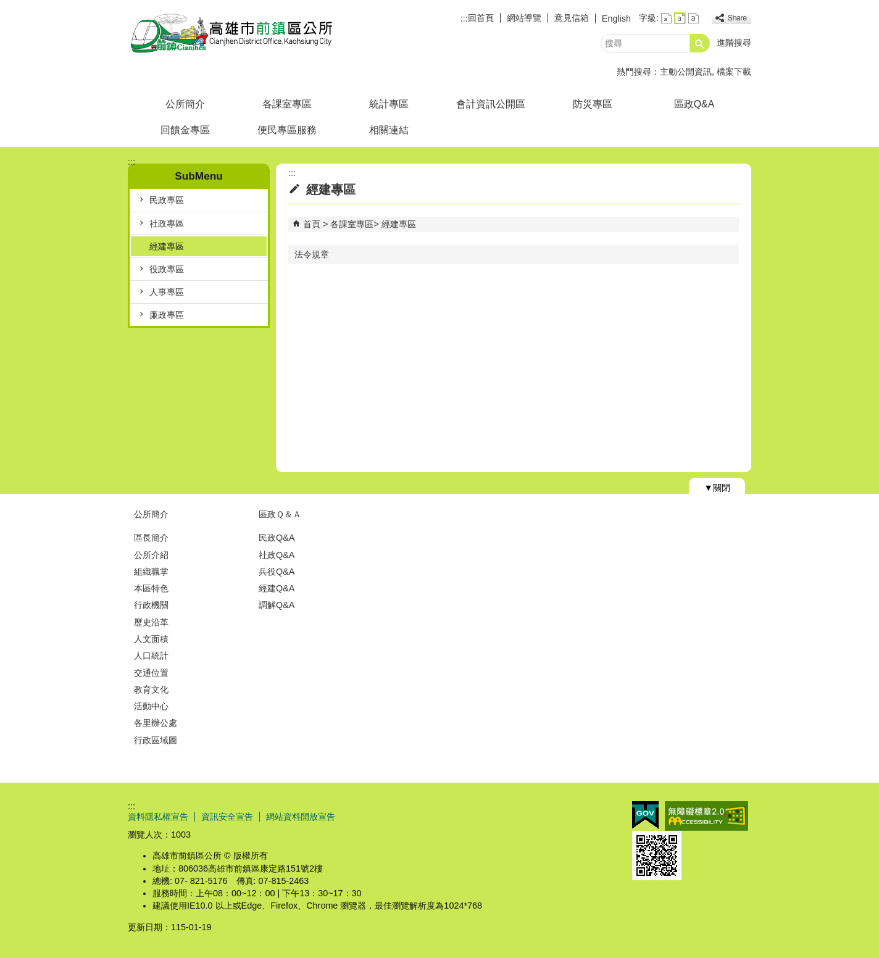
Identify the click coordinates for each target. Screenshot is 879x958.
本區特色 (151, 588)
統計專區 (389, 104)
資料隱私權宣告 (158, 817)
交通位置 (151, 673)
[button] (700, 43)
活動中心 (151, 706)
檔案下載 (734, 72)
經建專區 (166, 246)
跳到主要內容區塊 (6, 6)
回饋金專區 (185, 130)
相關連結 (389, 130)
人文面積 (151, 639)
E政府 (645, 815)
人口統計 (151, 655)
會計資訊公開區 (490, 104)
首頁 (311, 224)
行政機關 (151, 605)
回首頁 (481, 18)
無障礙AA (706, 816)
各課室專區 (287, 104)
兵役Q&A (276, 572)
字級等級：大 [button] (693, 18)
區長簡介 (151, 538)
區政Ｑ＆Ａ (280, 514)
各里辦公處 (155, 723)
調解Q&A (276, 605)
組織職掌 (151, 572)
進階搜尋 (734, 43)
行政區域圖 (155, 740)
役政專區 (166, 269)
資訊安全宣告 (227, 817)
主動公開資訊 (686, 72)
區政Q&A (694, 104)
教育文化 (151, 689)
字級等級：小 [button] (666, 18)
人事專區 (166, 292)
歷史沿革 (151, 622)
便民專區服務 (287, 130)
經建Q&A (276, 588)
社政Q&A (276, 555)
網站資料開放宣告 (300, 817)
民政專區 (166, 200)
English (616, 18)
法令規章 (311, 254)
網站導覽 (524, 18)
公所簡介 (185, 104)
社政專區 (166, 223)
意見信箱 (571, 18)
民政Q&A (276, 538)
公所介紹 (151, 555)
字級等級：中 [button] (680, 18)
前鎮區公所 (232, 33)
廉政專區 (166, 315)
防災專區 (592, 104)
